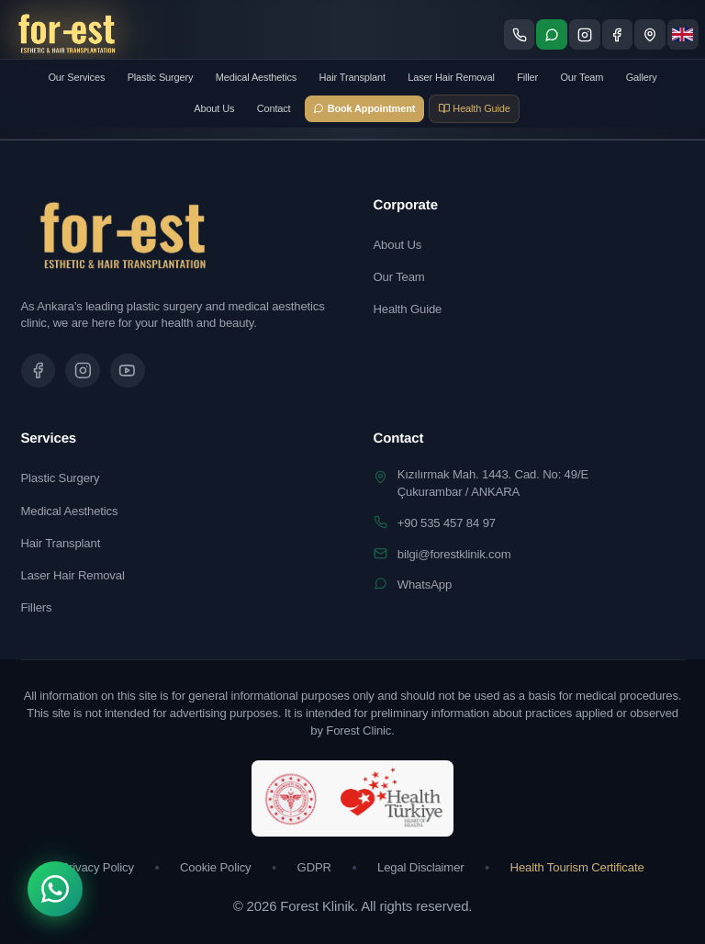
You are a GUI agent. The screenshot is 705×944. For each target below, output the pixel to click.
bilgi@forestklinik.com (454, 554)
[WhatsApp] (55, 888)
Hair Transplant (352, 77)
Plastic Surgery (161, 77)
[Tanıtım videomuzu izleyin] (127, 371)
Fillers (36, 607)
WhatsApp (424, 584)
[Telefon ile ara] (519, 35)
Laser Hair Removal (451, 77)
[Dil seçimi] (683, 35)
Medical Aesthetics (256, 77)
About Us (214, 108)
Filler (527, 77)
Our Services (76, 77)
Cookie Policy (215, 867)
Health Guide (408, 309)
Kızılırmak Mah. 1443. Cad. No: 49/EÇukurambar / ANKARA (492, 483)
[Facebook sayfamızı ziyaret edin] (617, 35)
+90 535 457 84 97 (446, 523)
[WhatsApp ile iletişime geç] (551, 35)
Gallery (641, 77)
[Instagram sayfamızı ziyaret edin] (584, 35)
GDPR (314, 867)
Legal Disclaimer (420, 867)
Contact (274, 108)
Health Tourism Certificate (577, 867)
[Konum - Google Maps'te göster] (650, 35)
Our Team (581, 77)
